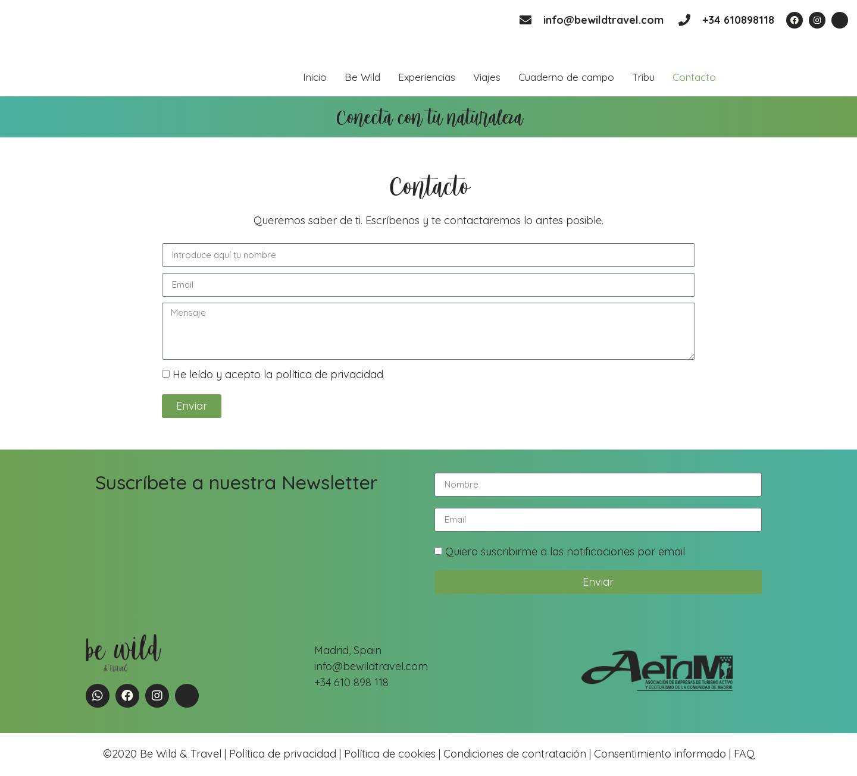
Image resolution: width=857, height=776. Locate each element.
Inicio (315, 77)
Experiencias (426, 77)
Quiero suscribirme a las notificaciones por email (565, 551)
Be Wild (362, 77)
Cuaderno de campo (566, 77)
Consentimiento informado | (662, 754)
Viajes (487, 77)
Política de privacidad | (286, 754)
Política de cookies (390, 754)
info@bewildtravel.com (603, 20)
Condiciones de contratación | (518, 754)
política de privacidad (329, 374)
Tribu (643, 77)
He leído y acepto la (278, 374)
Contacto (694, 77)
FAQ (743, 754)
